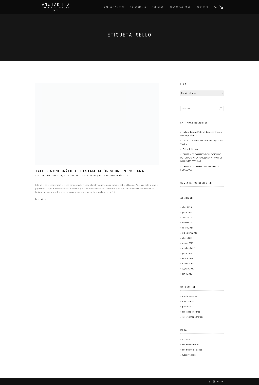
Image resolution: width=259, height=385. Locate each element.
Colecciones (188, 301)
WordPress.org (189, 354)
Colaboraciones (180, 7)
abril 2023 (187, 238)
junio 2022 (187, 253)
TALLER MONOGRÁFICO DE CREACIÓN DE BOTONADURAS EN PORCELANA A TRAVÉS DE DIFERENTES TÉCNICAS (201, 158)
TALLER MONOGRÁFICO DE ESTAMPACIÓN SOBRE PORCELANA (89, 171)
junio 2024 (187, 212)
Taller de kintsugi (191, 149)
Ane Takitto (55, 4)
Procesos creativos (191, 311)
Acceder (186, 339)
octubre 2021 (188, 263)
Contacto (203, 7)
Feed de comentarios (192, 349)
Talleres (158, 7)
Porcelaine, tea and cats (55, 9)
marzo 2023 (187, 243)
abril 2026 (187, 207)
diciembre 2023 (189, 232)
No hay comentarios (84, 175)
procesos (186, 306)
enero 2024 (187, 227)
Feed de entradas (190, 344)
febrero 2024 (188, 222)
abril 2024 (187, 217)
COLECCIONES (138, 7)
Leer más (39, 199)
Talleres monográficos (113, 175)
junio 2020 (187, 273)
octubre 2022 (188, 248)
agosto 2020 (188, 268)
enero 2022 (187, 258)
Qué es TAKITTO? (114, 7)
